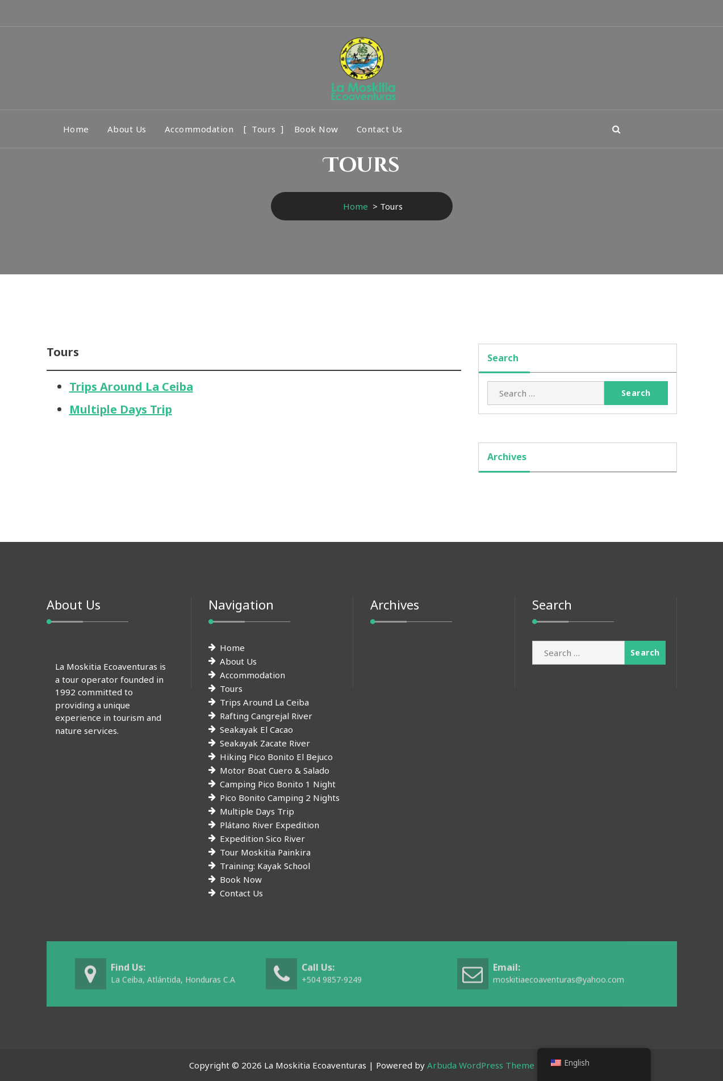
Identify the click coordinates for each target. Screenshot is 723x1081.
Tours (264, 129)
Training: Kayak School (265, 865)
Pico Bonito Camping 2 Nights (280, 797)
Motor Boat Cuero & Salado (274, 770)
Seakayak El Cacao (256, 729)
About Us (127, 129)
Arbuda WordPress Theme (480, 1065)
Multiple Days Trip (120, 409)
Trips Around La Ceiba (131, 386)
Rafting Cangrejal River (266, 715)
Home (76, 129)
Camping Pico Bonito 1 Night (278, 784)
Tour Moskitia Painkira (265, 852)
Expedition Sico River (262, 838)
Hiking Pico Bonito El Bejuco (276, 756)
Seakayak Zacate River (265, 743)
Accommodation (199, 129)
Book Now (316, 129)
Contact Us (380, 129)
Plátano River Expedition (269, 824)
